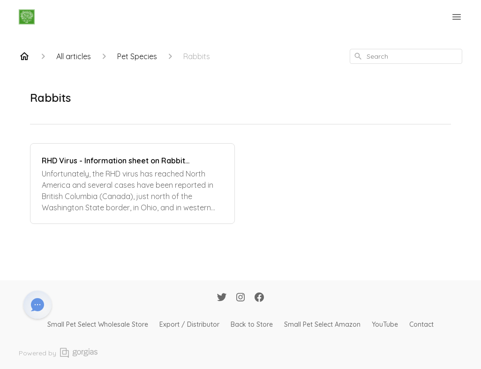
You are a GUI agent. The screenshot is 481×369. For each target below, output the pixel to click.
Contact (421, 324)
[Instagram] (240, 298)
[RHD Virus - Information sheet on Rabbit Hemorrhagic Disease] (132, 183)
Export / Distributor (189, 324)
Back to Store (252, 324)
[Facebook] (259, 298)
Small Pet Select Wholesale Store (97, 324)
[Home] (24, 56)
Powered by (58, 353)
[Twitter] (221, 298)
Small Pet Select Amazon (322, 324)
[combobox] (406, 56)
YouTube (385, 324)
